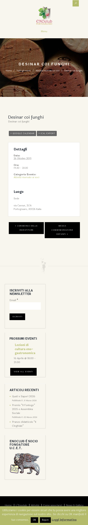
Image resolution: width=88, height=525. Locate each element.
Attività (35, 505)
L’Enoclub (21, 505)
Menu (44, 31)
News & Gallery (74, 505)
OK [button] (34, 520)
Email (14, 300)
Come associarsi (52, 505)
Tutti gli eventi (24, 70)
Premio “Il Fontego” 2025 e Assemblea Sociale (23, 409)
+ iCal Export (46, 133)
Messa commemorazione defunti (62, 230)
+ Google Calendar (22, 133)
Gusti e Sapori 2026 (23, 396)
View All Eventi (23, 371)
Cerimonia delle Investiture (26, 227)
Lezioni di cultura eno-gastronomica (25, 349)
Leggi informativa (64, 520)
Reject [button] (45, 520)
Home (9, 70)
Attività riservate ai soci (47, 70)
